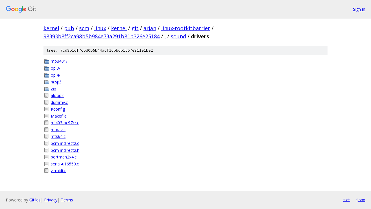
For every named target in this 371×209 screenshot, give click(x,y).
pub (69, 28)
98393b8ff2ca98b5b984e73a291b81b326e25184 (101, 36)
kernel (51, 28)
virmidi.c (58, 170)
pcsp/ (56, 81)
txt (346, 199)
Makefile (59, 116)
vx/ (53, 88)
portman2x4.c (64, 157)
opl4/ (55, 75)
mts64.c (58, 136)
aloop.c (57, 95)
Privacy (50, 200)
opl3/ (55, 68)
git (135, 28)
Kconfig (58, 109)
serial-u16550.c (65, 164)
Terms (67, 200)
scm (84, 28)
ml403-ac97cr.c (65, 122)
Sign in (359, 9)
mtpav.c (58, 129)
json (360, 199)
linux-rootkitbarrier (185, 28)
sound (178, 36)
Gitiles (35, 200)
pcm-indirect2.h (65, 150)
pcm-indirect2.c (65, 143)
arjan (149, 28)
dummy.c (59, 102)
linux (100, 28)
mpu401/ (59, 61)
